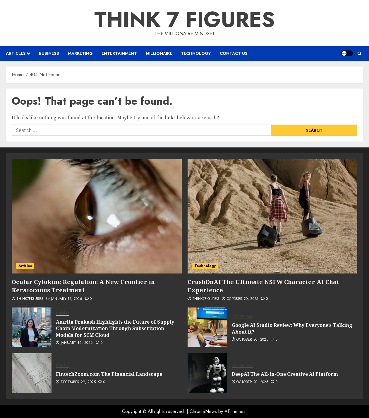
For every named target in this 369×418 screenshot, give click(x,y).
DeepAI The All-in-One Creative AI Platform (285, 374)
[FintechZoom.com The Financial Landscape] (32, 373)
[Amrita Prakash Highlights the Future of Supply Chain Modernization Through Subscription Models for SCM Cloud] (32, 327)
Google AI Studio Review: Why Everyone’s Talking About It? (292, 328)
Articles (16, 53)
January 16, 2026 (77, 343)
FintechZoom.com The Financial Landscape (109, 374)
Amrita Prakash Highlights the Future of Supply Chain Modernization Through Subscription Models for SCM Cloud (115, 328)
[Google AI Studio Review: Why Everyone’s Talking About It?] (207, 327)
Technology (196, 53)
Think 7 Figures (184, 19)
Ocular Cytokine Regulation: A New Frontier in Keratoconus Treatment (83, 286)
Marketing (80, 53)
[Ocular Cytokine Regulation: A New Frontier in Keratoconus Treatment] (97, 216)
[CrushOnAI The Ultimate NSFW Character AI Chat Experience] (273, 216)
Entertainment (119, 53)
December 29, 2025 (78, 382)
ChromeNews (203, 411)
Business (49, 53)
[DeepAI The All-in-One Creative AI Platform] (207, 373)
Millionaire (159, 53)
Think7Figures (30, 299)
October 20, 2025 (242, 299)
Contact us (234, 53)
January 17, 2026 (66, 299)
